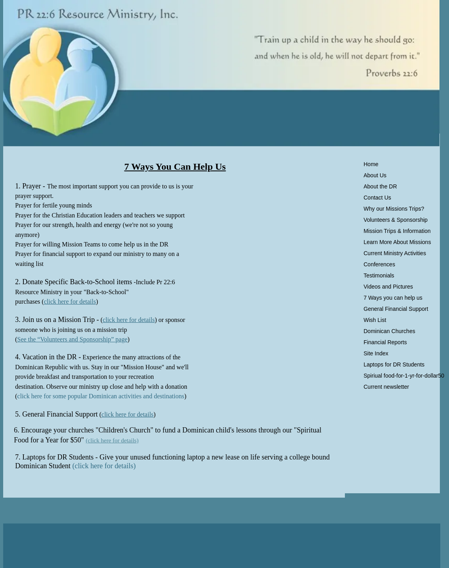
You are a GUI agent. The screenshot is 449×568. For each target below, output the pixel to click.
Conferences (379, 264)
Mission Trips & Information (397, 231)
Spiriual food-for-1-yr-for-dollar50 (404, 375)
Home (371, 164)
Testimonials (379, 275)
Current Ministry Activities (395, 253)
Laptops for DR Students (394, 364)
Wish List (375, 320)
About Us (375, 175)
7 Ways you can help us (393, 298)
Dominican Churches (389, 331)
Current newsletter (386, 387)
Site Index (376, 353)
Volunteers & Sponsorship (396, 220)
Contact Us (377, 197)
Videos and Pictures (388, 286)
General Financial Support (396, 309)
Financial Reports (385, 342)
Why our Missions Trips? (394, 208)
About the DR (380, 186)
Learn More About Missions (397, 242)
